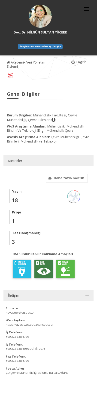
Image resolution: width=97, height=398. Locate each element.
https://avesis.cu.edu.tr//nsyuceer (30, 324)
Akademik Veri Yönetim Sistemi (26, 64)
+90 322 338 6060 (17, 348)
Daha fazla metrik (65, 178)
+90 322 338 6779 (17, 336)
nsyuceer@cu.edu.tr (20, 312)
